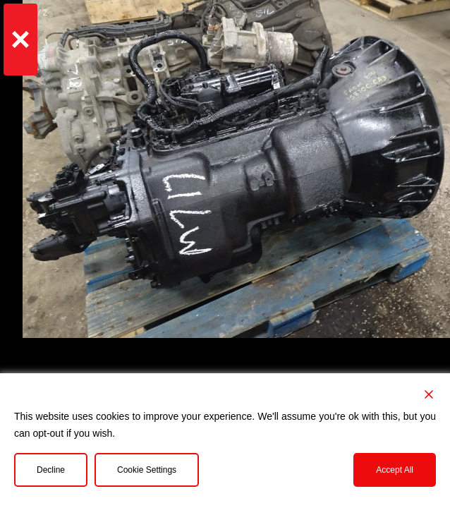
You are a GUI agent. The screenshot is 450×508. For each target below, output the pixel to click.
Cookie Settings (146, 470)
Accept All (394, 470)
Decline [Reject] (51, 470)
